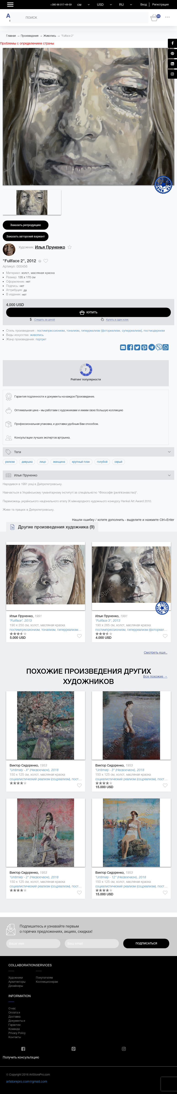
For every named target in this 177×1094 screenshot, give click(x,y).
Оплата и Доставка (14, 1014)
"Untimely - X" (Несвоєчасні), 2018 (34, 770)
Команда (14, 1029)
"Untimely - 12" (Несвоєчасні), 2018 (120, 877)
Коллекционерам (45, 981)
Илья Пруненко (50, 247)
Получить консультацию (21, 1057)
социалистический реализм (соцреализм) (40, 779)
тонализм (73, 330)
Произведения (29, 35)
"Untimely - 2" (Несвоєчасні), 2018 (34, 877)
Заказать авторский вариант (25, 236)
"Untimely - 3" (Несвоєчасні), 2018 (119, 770)
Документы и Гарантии (16, 1022)
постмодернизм (154, 330)
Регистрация (160, 4)
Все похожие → (155, 676)
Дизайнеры (15, 985)
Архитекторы (16, 981)
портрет (41, 339)
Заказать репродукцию (25, 225)
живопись (37, 335)
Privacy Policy (17, 1033)
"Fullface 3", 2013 (107, 620)
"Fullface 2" (67, 35)
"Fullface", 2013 (21, 620)
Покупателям (44, 977)
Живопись (49, 35)
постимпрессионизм (51, 330)
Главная (11, 35)
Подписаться (146, 943)
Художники (15, 977)
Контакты (14, 1037)
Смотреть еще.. (155, 652)
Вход (143, 4)
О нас (12, 1008)
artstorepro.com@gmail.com (26, 1081)
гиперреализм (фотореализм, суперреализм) (111, 330)
